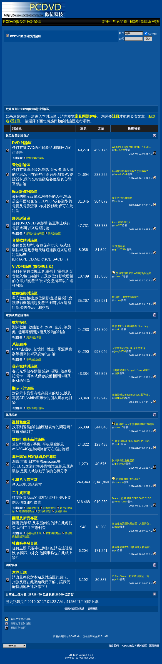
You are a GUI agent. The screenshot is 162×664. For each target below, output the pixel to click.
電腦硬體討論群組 (17, 315)
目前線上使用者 (16, 594)
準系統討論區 (33, 359)
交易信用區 (61, 511)
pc (116, 550)
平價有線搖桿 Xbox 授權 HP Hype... (131, 441)
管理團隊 (93, 608)
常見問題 (119, 22)
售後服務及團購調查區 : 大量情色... (131, 523)
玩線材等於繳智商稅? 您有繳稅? (130, 171)
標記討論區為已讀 (144, 22)
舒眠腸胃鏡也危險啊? (128, 479)
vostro (118, 329)
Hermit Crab (121, 174)
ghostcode (120, 463)
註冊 (106, 22)
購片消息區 (54, 233)
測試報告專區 (33, 337)
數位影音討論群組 (17, 135)
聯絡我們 (114, 645)
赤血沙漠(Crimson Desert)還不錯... (131, 394)
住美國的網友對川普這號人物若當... (132, 547)
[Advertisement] (81, 74)
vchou (118, 300)
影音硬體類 (32, 508)
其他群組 (11, 415)
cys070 (118, 225)
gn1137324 (121, 249)
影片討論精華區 (35, 233)
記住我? (151, 33)
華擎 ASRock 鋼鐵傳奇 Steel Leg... (131, 326)
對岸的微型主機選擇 (123, 460)
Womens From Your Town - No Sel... (131, 146)
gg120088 (120, 149)
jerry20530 (120, 351)
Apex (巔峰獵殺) (121, 222)
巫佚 (117, 373)
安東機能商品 (53, 533)
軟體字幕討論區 (35, 158)
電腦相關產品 (26, 511)
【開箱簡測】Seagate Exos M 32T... (131, 370)
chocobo (119, 482)
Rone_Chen (121, 501)
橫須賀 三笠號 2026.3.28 (125, 297)
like (116, 201)
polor (117, 526)
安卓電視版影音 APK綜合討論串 (134, 273)
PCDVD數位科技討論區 (22, 22)
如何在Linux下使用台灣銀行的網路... (136, 424)
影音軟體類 (49, 508)
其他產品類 (44, 511)
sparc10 (119, 276)
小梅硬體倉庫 (33, 533)
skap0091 (120, 397)
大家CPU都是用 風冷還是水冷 (128, 348)
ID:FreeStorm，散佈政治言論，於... (131, 576)
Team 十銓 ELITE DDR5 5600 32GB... (132, 498)
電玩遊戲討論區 (35, 408)
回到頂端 (154, 645)
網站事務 (11, 565)
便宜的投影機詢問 (122, 198)
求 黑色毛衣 (118, 246)
